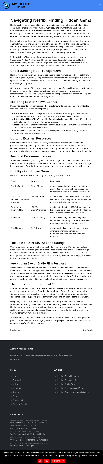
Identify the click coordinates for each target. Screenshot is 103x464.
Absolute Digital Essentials (67, 376)
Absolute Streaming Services (68, 380)
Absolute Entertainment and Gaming (71, 392)
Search (14, 392)
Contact (15, 396)
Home (14, 376)
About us (15, 388)
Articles (14, 384)
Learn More (15, 359)
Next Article (87, 330)
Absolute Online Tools (65, 384)
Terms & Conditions (20, 404)
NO (46, 461)
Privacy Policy (17, 400)
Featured (15, 380)
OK (40, 461)
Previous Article (17, 330)
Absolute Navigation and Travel (69, 388)
